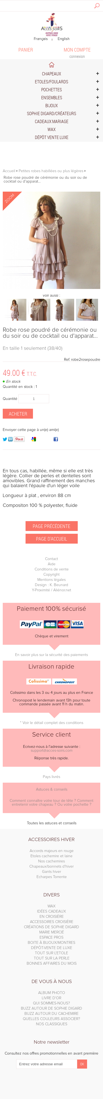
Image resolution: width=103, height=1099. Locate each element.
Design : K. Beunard (51, 585)
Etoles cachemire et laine (51, 856)
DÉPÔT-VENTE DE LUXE (51, 948)
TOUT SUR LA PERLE (51, 958)
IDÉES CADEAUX (51, 911)
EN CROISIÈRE (52, 917)
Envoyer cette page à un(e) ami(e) (31, 430)
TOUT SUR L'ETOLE (51, 953)
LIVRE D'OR (51, 998)
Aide (51, 564)
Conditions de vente (52, 569)
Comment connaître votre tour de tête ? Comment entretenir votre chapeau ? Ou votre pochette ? (51, 802)
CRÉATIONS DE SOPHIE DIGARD (51, 927)
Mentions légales (51, 580)
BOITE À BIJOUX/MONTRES (51, 943)
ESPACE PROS (51, 937)
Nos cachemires (51, 861)
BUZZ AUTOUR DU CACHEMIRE (51, 1014)
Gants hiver (51, 872)
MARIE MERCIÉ (51, 932)
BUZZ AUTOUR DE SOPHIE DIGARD (51, 1008)
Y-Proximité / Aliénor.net (51, 590)
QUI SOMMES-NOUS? (51, 1003)
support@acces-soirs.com (52, 750)
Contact (51, 559)
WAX (51, 906)
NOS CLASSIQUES (51, 1024)
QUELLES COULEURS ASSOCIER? (51, 1019)
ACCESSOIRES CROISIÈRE (51, 922)
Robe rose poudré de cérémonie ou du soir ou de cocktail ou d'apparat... (50, 333)
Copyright (51, 575)
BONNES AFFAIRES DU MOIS (52, 963)
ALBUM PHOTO (51, 993)
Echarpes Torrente (52, 877)
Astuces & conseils (51, 789)
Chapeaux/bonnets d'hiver (51, 866)
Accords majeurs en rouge (52, 851)
